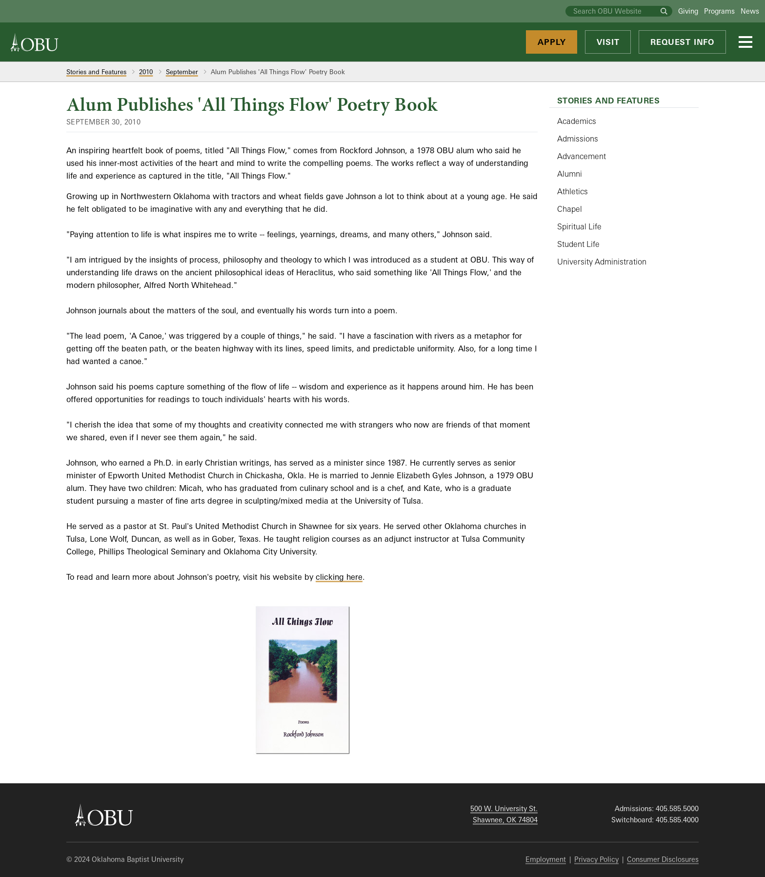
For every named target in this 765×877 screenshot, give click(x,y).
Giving (688, 11)
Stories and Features (96, 72)
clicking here (339, 577)
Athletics (572, 191)
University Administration (601, 261)
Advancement (581, 156)
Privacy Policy (596, 859)
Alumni (569, 174)
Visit (608, 42)
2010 (146, 72)
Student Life (578, 244)
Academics (576, 121)
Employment (545, 859)
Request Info (682, 42)
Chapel (569, 209)
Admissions (577, 138)
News (750, 11)
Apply (551, 42)
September (182, 72)
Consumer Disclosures (663, 859)
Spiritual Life (579, 226)
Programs (719, 11)
